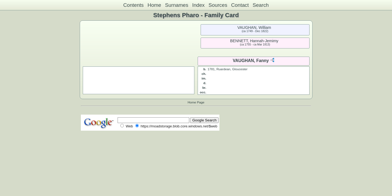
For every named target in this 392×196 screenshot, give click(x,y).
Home (154, 5)
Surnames (176, 5)
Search (261, 5)
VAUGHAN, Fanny (251, 60)
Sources (218, 5)
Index (198, 5)
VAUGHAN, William (254, 27)
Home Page (196, 102)
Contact (240, 5)
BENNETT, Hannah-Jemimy (254, 41)
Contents (133, 5)
